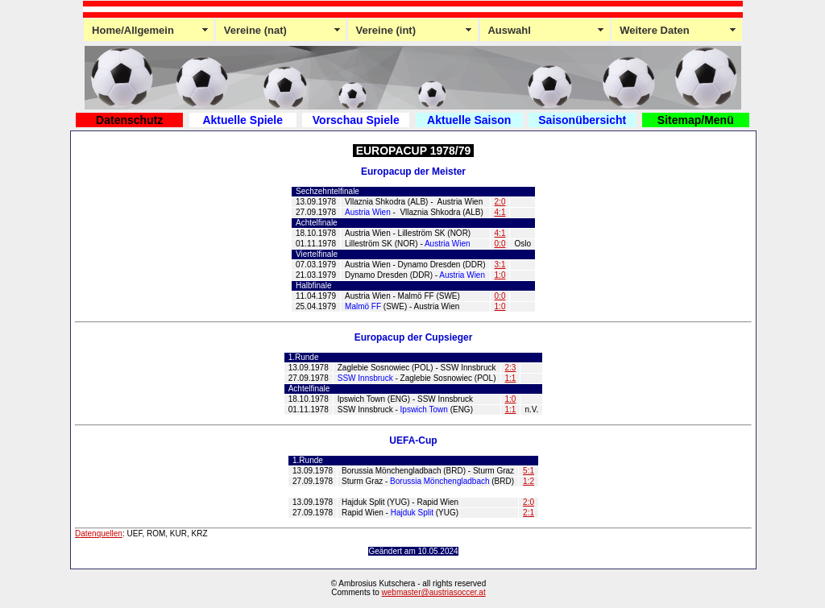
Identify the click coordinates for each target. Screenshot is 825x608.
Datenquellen (98, 533)
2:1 (528, 512)
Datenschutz (129, 120)
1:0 (500, 275)
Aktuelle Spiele (242, 120)
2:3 (510, 367)
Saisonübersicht (582, 120)
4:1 (500, 212)
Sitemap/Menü (695, 120)
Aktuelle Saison (469, 120)
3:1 (500, 264)
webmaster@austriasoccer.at (434, 592)
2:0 (500, 201)
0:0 (500, 243)
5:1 (528, 470)
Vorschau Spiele (356, 120)
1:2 (528, 481)
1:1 (510, 378)
